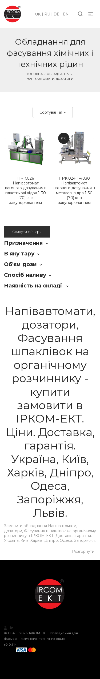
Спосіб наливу (25, 275)
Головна (35, 74)
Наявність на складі (33, 285)
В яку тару (19, 253)
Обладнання (58, 74)
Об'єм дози (20, 264)
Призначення (23, 243)
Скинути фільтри (27, 232)
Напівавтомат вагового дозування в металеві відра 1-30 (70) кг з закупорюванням (74, 190)
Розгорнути (83, 551)
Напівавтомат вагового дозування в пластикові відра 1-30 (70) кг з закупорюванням (25, 190)
